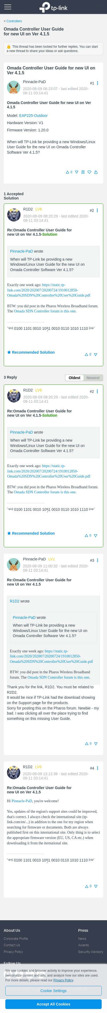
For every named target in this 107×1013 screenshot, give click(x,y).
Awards (83, 945)
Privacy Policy (13, 952)
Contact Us (12, 945)
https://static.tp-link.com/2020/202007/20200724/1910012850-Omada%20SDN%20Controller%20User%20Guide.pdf (48, 290)
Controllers (14, 21)
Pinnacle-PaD (34, 82)
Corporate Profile (16, 939)
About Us (12, 930)
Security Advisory (90, 952)
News (82, 939)
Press (83, 930)
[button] (96, 172)
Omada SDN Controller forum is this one (45, 311)
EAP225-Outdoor (33, 115)
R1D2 (28, 209)
